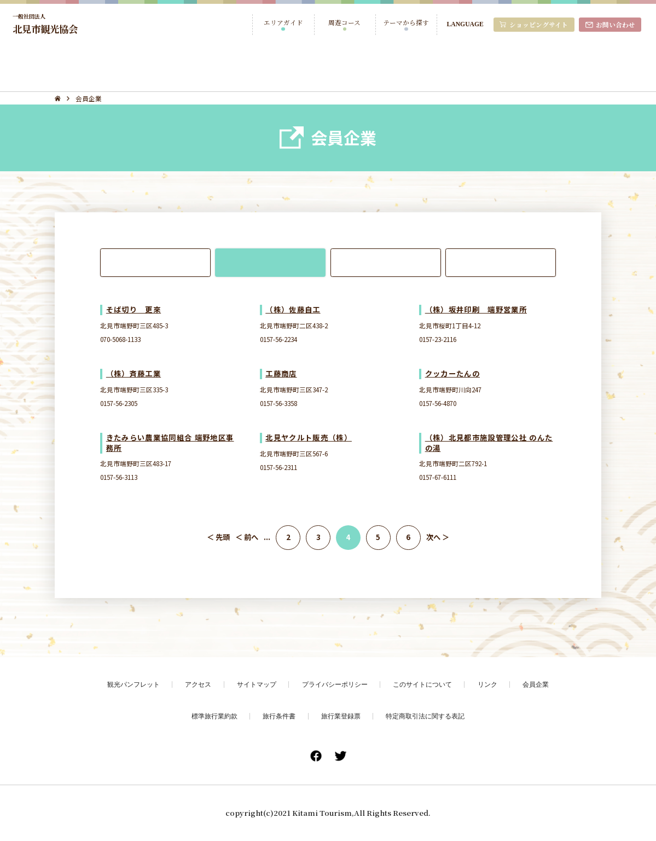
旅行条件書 (279, 716)
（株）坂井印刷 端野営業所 (476, 309)
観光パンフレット (133, 684)
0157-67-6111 (437, 477)
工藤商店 (281, 373)
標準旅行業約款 (214, 716)
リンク (487, 684)
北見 (155, 262)
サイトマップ (256, 684)
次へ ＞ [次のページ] (437, 537)
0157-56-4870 (437, 403)
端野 (270, 262)
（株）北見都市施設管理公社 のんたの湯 (489, 442)
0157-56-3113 (118, 477)
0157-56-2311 (278, 467)
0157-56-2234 (278, 339)
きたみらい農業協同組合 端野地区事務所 (170, 442)
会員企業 (536, 684)
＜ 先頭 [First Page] (218, 537)
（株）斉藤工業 (133, 373)
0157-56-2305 (118, 403)
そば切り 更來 (133, 309)
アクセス (198, 684)
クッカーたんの (452, 373)
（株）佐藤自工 (292, 309)
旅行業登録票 (341, 716)
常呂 (385, 262)
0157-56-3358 (278, 403)
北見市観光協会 (45, 24)
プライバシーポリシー (335, 684)
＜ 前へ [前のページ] (246, 537)
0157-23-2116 (437, 339)
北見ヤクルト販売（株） (308, 437)
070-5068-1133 (120, 339)
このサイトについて (422, 684)
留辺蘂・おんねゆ (500, 262)
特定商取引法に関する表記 (425, 716)
